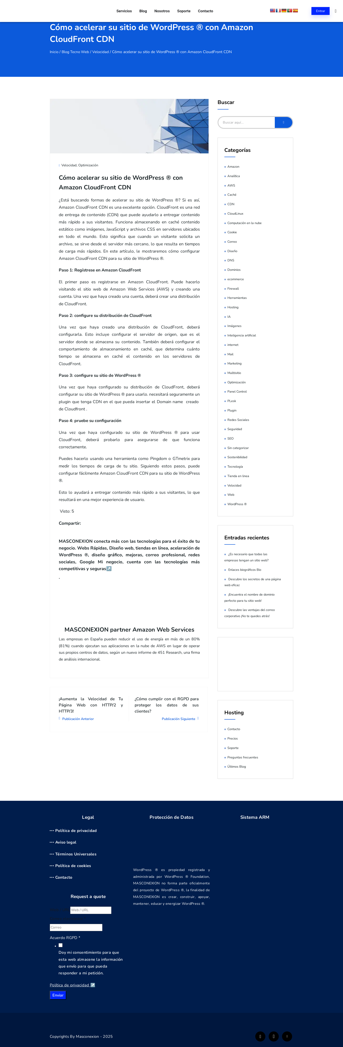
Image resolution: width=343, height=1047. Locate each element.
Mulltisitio (234, 373)
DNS (230, 260)
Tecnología (235, 466)
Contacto (203, 11)
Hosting (233, 307)
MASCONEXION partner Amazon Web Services (129, 629)
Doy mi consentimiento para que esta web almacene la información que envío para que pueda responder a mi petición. (91, 963)
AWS (231, 185)
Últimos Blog (236, 766)
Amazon (233, 166)
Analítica (233, 176)
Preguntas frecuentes (242, 757)
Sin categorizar (238, 448)
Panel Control (237, 391)
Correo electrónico (68, 918)
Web (230, 494)
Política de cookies (73, 865)
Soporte (183, 11)
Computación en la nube (244, 223)
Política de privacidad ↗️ (72, 985)
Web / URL (60, 909)
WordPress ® (237, 504)
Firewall (233, 288)
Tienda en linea (238, 476)
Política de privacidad (76, 830)
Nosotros (162, 11)
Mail (230, 354)
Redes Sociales (238, 420)
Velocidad (102, 51)
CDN (230, 204)
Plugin (231, 410)
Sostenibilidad (237, 457)
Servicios (126, 11)
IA (229, 316)
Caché (231, 194)
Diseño (232, 251)
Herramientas (237, 298)
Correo (232, 241)
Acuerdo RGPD (65, 937)
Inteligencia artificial (241, 335)
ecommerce (235, 279)
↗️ (145, 568)
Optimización (89, 165)
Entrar (320, 11)
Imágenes (234, 326)
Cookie (232, 232)
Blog (144, 11)
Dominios (234, 270)
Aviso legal (65, 842)
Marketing (234, 363)
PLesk (231, 401)
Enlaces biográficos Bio (245, 569)
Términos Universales (75, 854)
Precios (232, 738)
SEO (230, 438)
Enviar (58, 995)
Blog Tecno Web (76, 51)
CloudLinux (235, 213)
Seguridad (234, 429)
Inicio (54, 51)
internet (232, 345)
